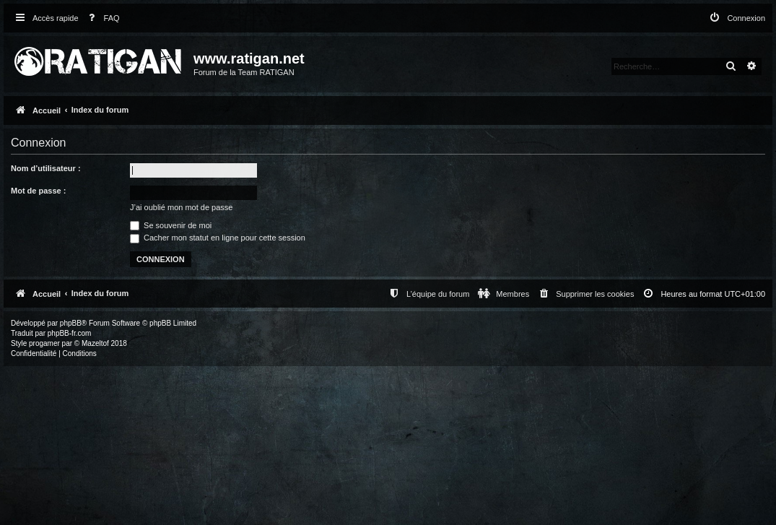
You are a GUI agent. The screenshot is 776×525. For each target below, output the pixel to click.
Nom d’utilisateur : (46, 168)
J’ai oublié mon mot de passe (181, 207)
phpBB (71, 323)
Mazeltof (95, 343)
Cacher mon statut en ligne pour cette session (217, 237)
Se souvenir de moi (171, 225)
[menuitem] (101, 18)
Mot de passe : (38, 190)
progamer (44, 343)
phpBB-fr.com (70, 333)
